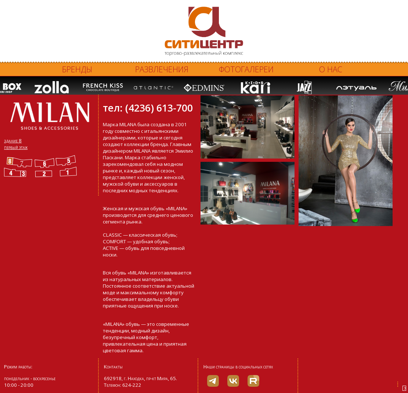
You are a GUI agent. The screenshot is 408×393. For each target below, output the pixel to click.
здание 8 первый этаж (16, 143)
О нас (330, 69)
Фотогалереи (246, 69)
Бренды (77, 69)
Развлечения (161, 69)
